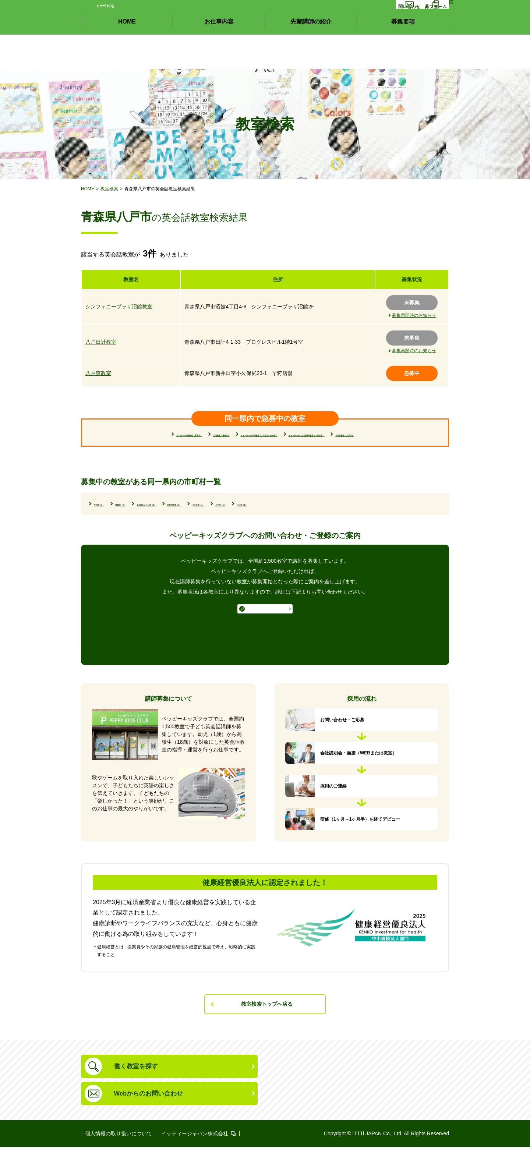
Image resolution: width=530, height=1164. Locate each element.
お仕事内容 (219, 55)
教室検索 (109, 188)
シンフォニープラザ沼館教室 (118, 306)
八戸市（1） (376, 516)
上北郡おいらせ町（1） (212, 516)
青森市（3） (154, 516)
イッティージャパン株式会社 (194, 1150)
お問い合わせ (375, 28)
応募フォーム (426, 28)
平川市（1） (110, 516)
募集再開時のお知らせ (414, 315)
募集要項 (403, 55)
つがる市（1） (329, 516)
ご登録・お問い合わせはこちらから (265, 643)
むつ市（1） (110, 527)
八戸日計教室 (100, 342)
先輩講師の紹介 (311, 55)
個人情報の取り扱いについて (118, 1150)
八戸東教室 (98, 373)
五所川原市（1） (277, 516)
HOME (127, 55)
